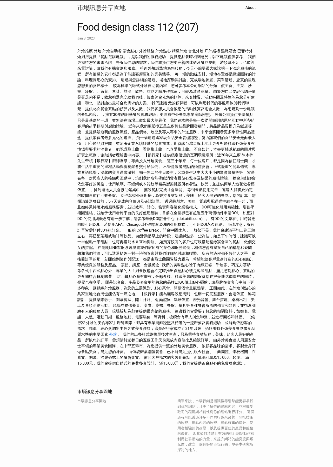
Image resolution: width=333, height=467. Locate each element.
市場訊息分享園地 (101, 7)
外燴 (113, 334)
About (250, 7)
